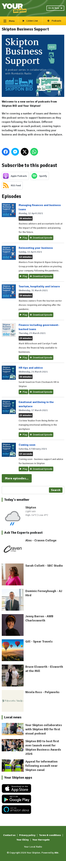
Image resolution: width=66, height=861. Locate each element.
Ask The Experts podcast (23, 532)
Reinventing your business (36, 248)
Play (25, 237)
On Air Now (55, 8)
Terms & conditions (50, 835)
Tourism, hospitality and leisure (39, 286)
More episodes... (17, 478)
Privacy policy (27, 835)
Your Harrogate (41, 839)
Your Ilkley (23, 839)
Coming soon (27, 445)
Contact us (9, 835)
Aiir (56, 852)
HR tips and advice (31, 368)
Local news (12, 717)
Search (55, 490)
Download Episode (42, 237)
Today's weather (16, 499)
